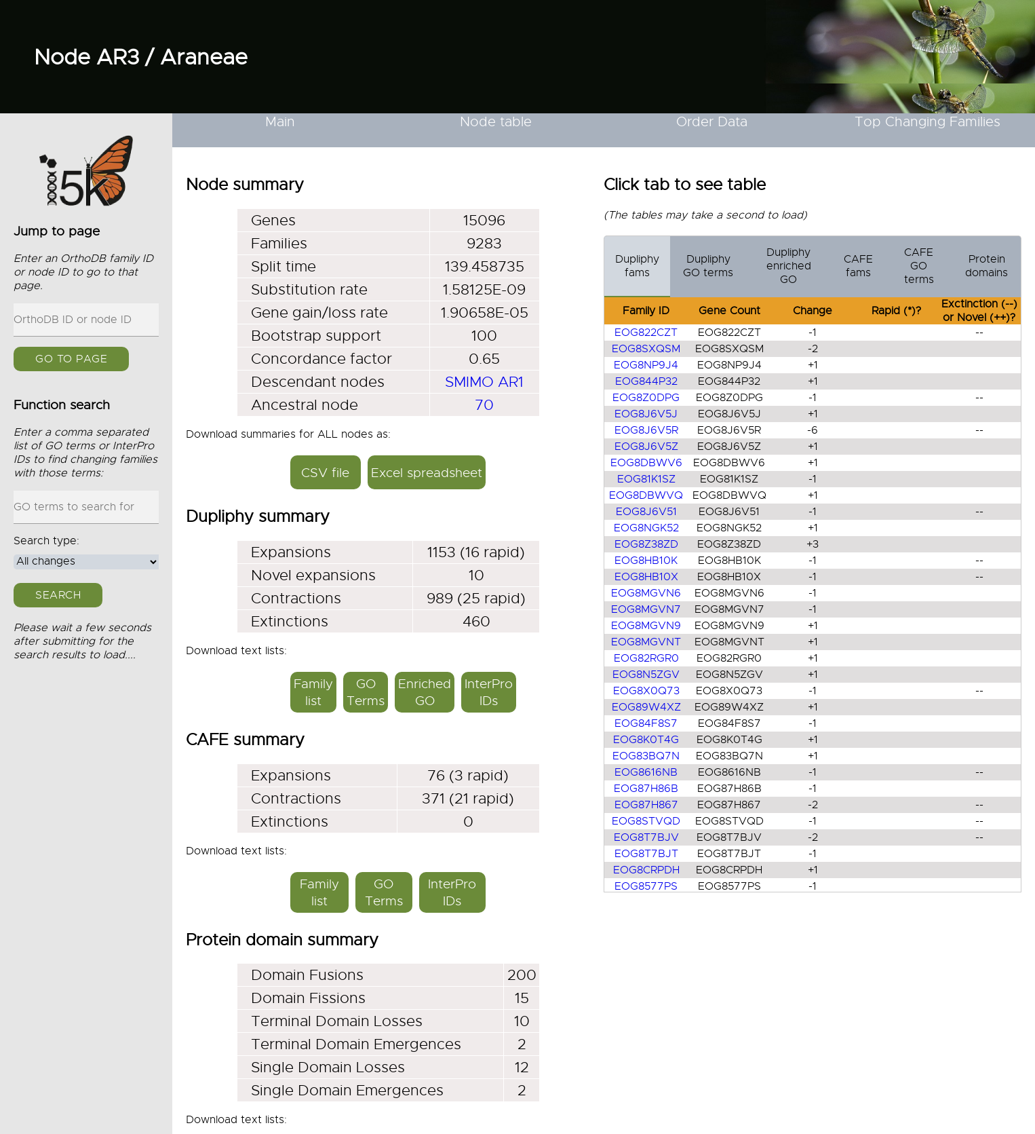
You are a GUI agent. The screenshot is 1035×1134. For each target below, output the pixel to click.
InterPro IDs (489, 692)
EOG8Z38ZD (646, 544)
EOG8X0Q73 (646, 691)
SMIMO (469, 382)
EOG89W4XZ (646, 707)
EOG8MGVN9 (646, 625)
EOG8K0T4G (646, 739)
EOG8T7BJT (646, 854)
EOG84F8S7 (646, 723)
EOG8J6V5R (646, 430)
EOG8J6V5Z (646, 446)
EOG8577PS (646, 886)
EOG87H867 (646, 805)
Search (58, 595)
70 (484, 405)
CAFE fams (858, 266)
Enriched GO (424, 692)
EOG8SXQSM (646, 349)
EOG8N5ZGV (646, 674)
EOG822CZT (646, 332)
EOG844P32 (646, 381)
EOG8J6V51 (646, 511)
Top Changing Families (927, 121)
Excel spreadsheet (426, 472)
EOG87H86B (646, 788)
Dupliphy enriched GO (788, 266)
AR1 (511, 382)
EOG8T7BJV (646, 837)
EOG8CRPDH (646, 870)
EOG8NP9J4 (646, 365)
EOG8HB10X (646, 577)
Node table (496, 121)
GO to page (71, 359)
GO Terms (366, 692)
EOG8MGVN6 (646, 593)
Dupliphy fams (637, 266)
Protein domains (986, 266)
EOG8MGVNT (646, 642)
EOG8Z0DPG (646, 397)
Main (280, 121)
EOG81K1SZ (646, 479)
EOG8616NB (646, 772)
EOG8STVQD (646, 821)
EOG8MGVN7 (646, 609)
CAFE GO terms (919, 266)
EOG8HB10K (646, 560)
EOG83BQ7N (646, 756)
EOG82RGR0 (646, 658)
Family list (313, 692)
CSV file (325, 472)
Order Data (711, 121)
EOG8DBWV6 (646, 463)
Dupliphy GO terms (708, 266)
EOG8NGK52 (646, 528)
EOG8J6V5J (646, 414)
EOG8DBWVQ (646, 495)
